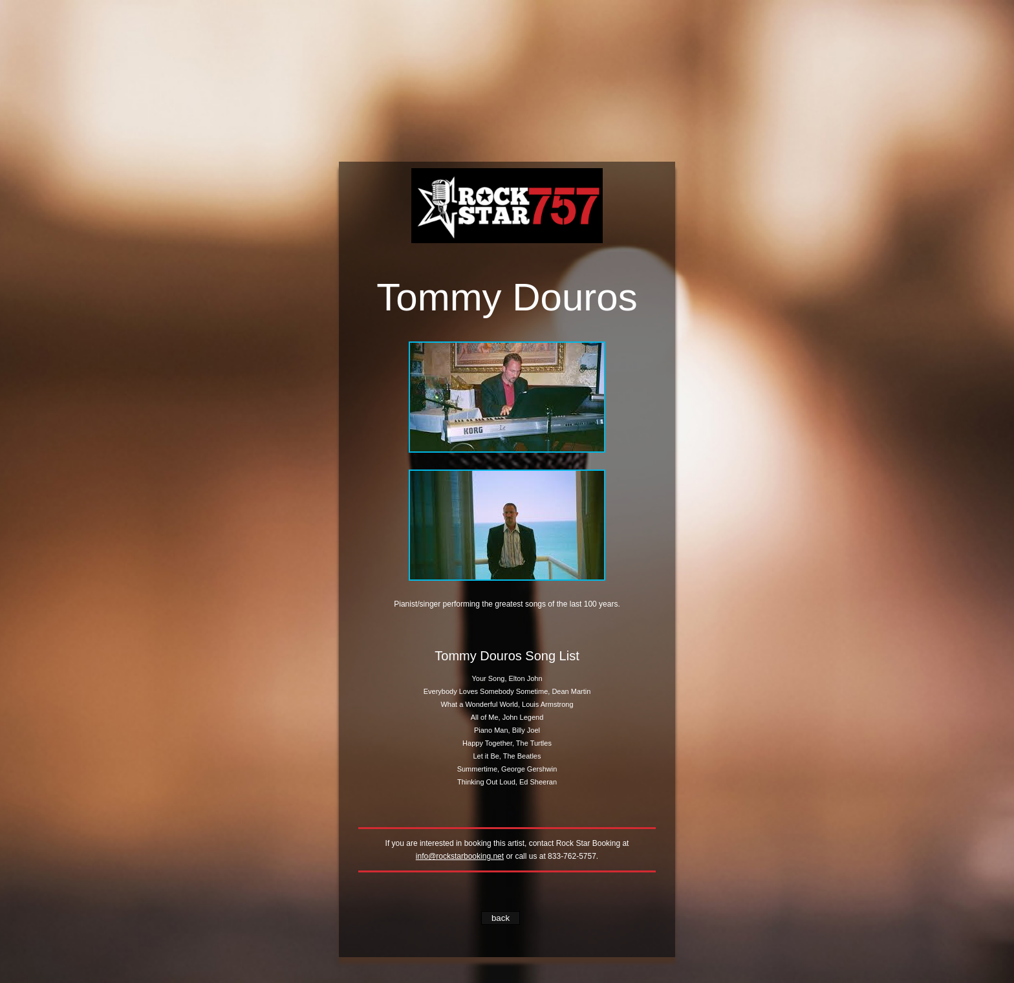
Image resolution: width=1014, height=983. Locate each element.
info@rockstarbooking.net (460, 856)
